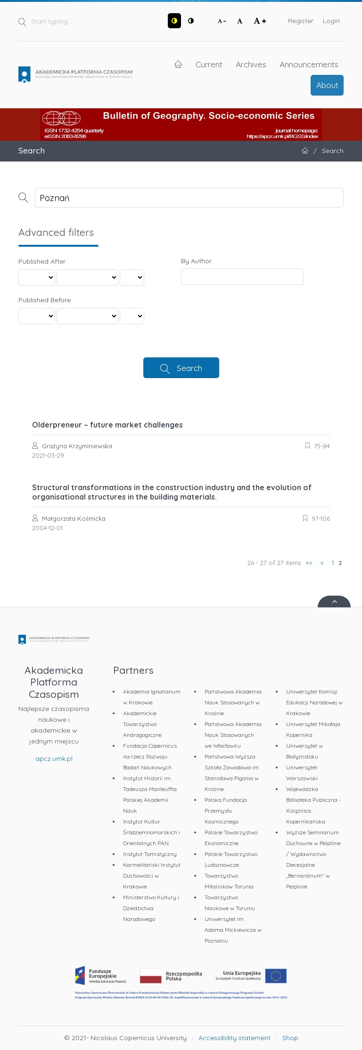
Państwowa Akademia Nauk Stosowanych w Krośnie (233, 702)
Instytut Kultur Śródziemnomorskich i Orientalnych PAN (151, 832)
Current (209, 64)
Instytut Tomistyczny (150, 853)
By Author (196, 261)
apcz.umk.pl (54, 758)
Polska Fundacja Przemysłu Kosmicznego (226, 810)
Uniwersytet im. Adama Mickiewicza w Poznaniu (233, 929)
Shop (290, 1038)
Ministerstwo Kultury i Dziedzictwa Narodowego (151, 908)
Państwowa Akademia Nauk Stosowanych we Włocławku (233, 734)
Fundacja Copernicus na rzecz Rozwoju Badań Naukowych (150, 756)
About (327, 85)
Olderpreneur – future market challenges (107, 424)
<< (309, 562)
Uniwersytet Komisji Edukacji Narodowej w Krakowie (314, 702)
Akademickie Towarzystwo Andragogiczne (142, 724)
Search (189, 368)
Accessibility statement (234, 1038)
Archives (251, 64)
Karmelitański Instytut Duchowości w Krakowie (152, 875)
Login (331, 20)
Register (300, 20)
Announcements (309, 64)
